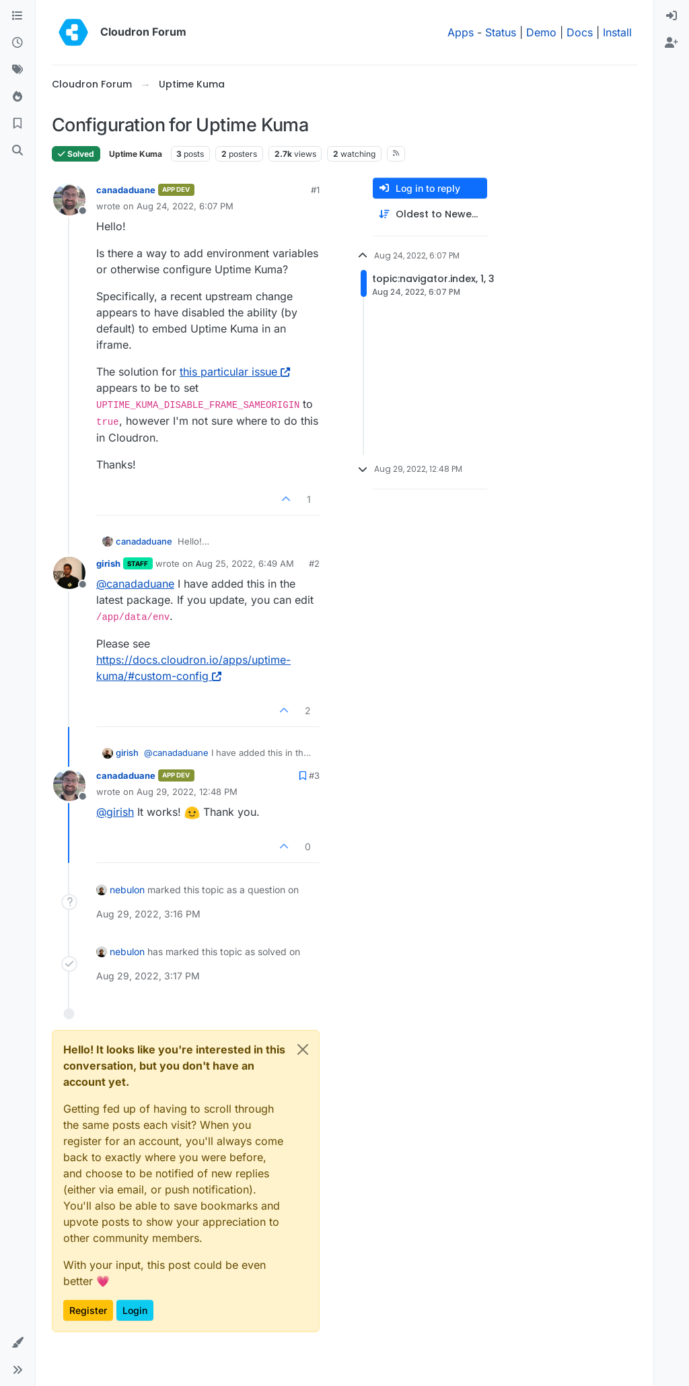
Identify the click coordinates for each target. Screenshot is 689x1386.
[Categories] (17, 16)
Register (88, 1310)
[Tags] (17, 70)
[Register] (671, 43)
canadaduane (125, 189)
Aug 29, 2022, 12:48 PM (187, 791)
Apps (460, 32)
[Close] (303, 1049)
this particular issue (235, 371)
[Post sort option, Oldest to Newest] (430, 214)
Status (500, 32)
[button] (17, 1343)
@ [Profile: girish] (115, 812)
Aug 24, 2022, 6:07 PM (185, 206)
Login (134, 1310)
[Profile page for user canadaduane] (69, 199)
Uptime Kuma (135, 154)
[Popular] (17, 97)
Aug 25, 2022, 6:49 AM (245, 563)
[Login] (671, 16)
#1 (315, 189)
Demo (541, 32)
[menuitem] (671, 16)
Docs (580, 32)
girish (108, 563)
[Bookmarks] (17, 124)
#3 (314, 775)
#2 (314, 563)
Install (617, 32)
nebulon (127, 889)
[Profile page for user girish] (69, 573)
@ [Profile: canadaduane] (135, 583)
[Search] (17, 151)
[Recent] (17, 43)
